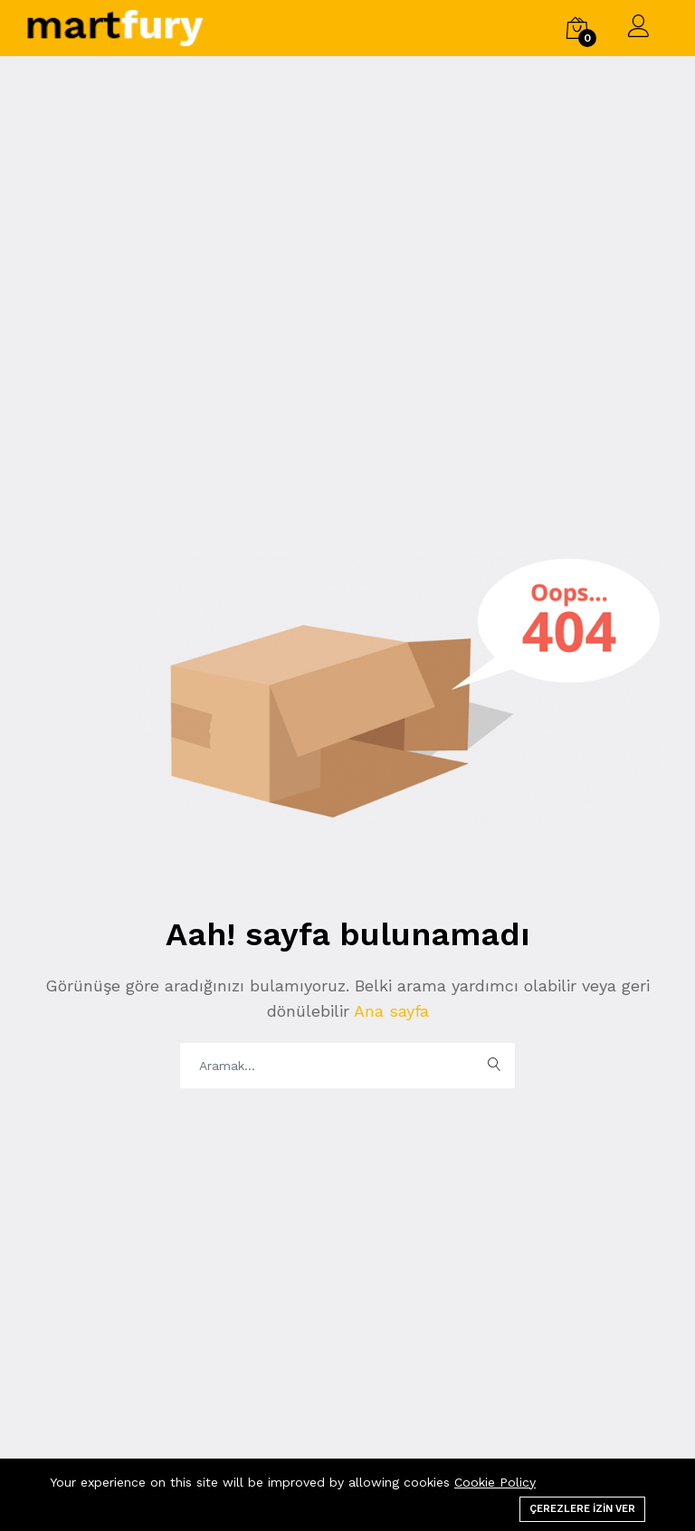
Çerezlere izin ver (582, 1509)
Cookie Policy (495, 1482)
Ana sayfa (389, 1010)
